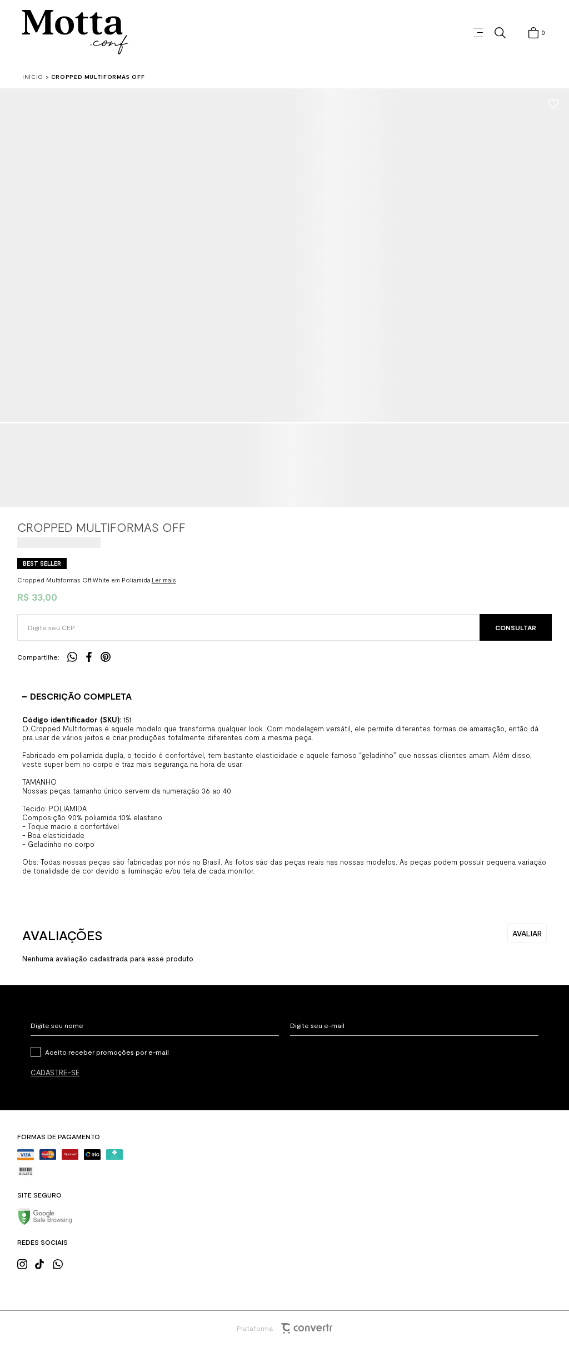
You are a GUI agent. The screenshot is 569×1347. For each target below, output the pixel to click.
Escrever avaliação (527, 933)
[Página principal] (75, 32)
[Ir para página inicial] (32, 76)
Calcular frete (516, 627)
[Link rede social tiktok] (43, 1263)
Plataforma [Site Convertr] (284, 1328)
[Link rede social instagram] (25, 1263)
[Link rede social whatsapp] (61, 1263)
